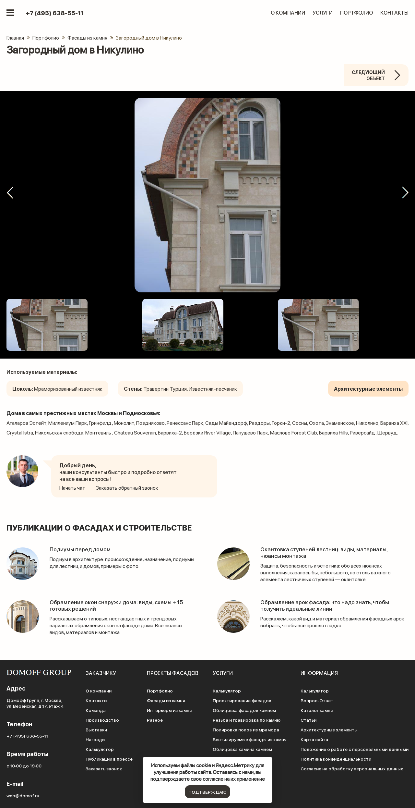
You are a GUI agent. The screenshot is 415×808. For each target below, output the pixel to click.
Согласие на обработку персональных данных (352, 768)
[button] (10, 192)
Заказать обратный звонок (127, 487)
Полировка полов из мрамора (246, 729)
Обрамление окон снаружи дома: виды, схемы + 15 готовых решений (120, 605)
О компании (288, 13)
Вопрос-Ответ (317, 700)
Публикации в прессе (109, 759)
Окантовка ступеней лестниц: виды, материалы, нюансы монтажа (327, 552)
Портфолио (356, 13)
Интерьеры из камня (169, 710)
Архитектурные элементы (329, 729)
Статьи (308, 720)
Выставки (96, 729)
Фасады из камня (166, 700)
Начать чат (72, 487)
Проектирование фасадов (242, 700)
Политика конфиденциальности (336, 759)
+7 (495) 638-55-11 (55, 14)
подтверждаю (207, 792)
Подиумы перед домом (82, 549)
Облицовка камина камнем (242, 749)
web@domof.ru (22, 795)
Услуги (323, 13)
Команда (96, 710)
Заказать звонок (104, 768)
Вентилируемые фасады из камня (249, 739)
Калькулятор (100, 749)
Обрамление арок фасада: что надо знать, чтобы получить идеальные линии (329, 605)
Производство (102, 720)
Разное (155, 720)
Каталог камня (317, 710)
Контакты (394, 13)
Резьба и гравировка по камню (246, 720)
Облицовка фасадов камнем (244, 710)
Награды (95, 739)
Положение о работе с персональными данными (355, 749)
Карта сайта (314, 739)
